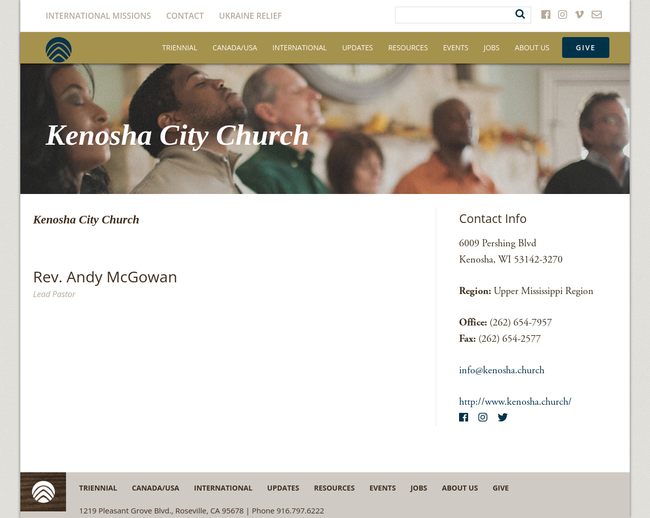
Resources (408, 47)
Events (456, 47)
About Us (532, 47)
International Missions (98, 15)
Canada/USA (235, 47)
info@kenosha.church (501, 370)
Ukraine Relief (250, 15)
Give (586, 47)
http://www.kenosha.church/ (515, 402)
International (299, 47)
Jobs (491, 47)
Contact (185, 15)
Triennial (179, 47)
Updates (357, 47)
